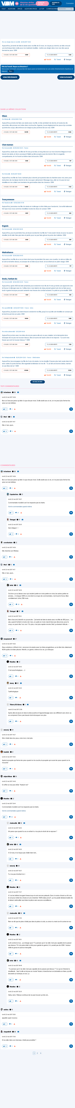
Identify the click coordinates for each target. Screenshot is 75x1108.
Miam (4, 116)
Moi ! (6, 417)
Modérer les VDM (55, 3)
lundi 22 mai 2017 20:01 (15, 524)
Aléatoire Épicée (31, 9)
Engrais (5, 226)
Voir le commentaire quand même (20, 507)
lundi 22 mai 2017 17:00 (9, 1036)
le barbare (7, 392)
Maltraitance (7, 253)
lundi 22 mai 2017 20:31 (15, 991)
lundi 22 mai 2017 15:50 (9, 1014)
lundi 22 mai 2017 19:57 (15, 499)
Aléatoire (11, 9)
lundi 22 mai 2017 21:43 (15, 688)
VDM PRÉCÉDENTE (10, 77)
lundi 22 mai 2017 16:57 (15, 871)
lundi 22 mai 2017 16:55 (15, 828)
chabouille (13, 823)
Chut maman (7, 145)
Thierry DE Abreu (16, 705)
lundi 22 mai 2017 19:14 (14, 616)
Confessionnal (52, 9)
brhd (11, 585)
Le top (41, 9)
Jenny (12, 683)
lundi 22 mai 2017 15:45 (15, 667)
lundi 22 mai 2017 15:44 (9, 803)
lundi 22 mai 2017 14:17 (8, 422)
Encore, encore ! (37, 381)
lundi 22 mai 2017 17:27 (15, 892)
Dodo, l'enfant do (9, 279)
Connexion (70, 3)
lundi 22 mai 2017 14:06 (9, 397)
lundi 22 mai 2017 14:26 (9, 644)
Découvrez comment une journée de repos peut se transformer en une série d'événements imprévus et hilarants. (37, 69)
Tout (4, 9)
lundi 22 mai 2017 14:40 (9, 781)
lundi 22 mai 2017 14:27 (9, 735)
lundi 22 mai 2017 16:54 (15, 590)
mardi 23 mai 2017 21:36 (15, 709)
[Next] (40, 1053)
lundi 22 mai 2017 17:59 (15, 918)
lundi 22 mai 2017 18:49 (15, 965)
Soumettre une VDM (41, 3)
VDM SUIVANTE (66, 77)
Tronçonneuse (8, 200)
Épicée (20, 9)
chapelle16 (7, 1032)
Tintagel (13, 520)
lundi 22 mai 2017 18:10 (14, 939)
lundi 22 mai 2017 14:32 (9, 757)
